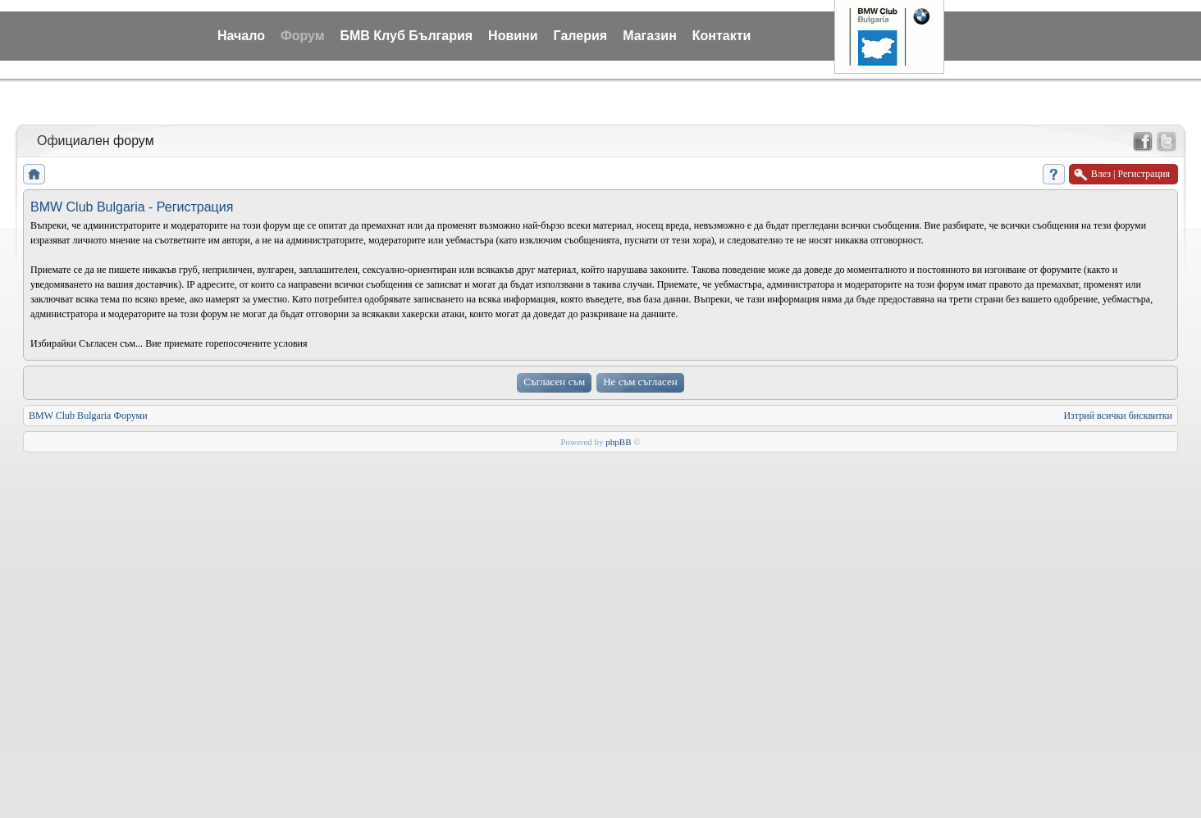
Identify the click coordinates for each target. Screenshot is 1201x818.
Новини (513, 36)
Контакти (721, 36)
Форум (303, 36)
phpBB (618, 442)
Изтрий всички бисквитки (1117, 415)
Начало (241, 36)
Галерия (581, 36)
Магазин (650, 36)
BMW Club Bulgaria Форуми (88, 415)
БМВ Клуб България (406, 36)
